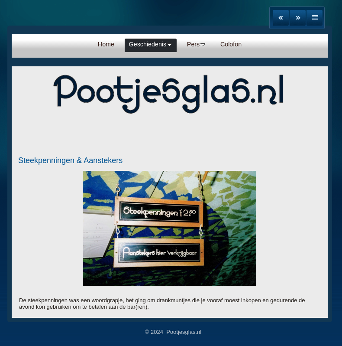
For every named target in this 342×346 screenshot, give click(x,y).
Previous (281, 18)
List (315, 18)
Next (298, 18)
